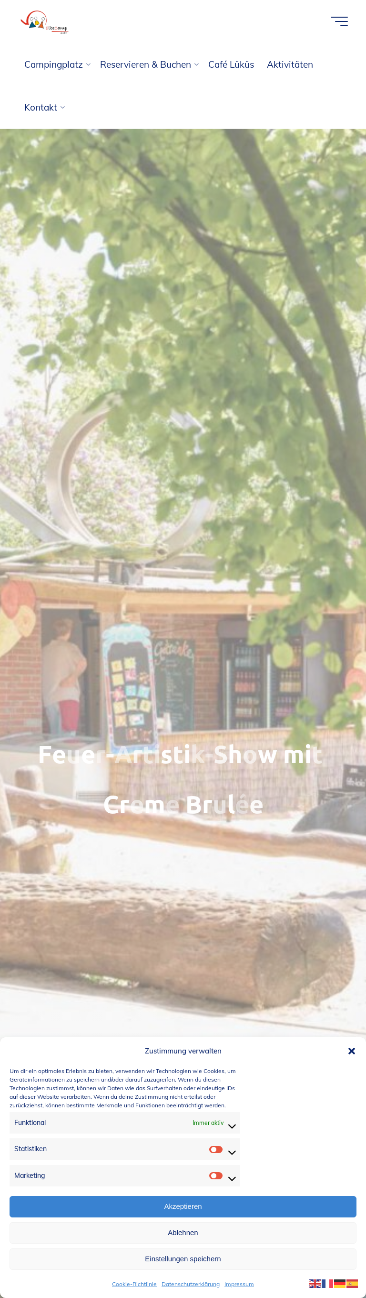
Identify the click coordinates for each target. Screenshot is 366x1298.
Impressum (239, 1284)
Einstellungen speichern (183, 1259)
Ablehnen (183, 1232)
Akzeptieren (183, 1206)
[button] (351, 1051)
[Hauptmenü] (339, 21)
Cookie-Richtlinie (134, 1284)
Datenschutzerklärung (191, 1284)
